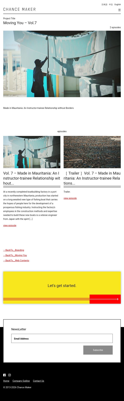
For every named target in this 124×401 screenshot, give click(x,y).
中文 (111, 4)
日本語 (104, 4)
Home (6, 381)
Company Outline (21, 381)
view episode (9, 225)
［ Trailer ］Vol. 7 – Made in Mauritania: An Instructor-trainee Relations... (92, 178)
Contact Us (38, 381)
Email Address (21, 338)
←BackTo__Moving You (15, 255)
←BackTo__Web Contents (16, 260)
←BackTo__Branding (13, 250)
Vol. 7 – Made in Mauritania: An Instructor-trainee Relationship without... (31, 178)
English (117, 4)
